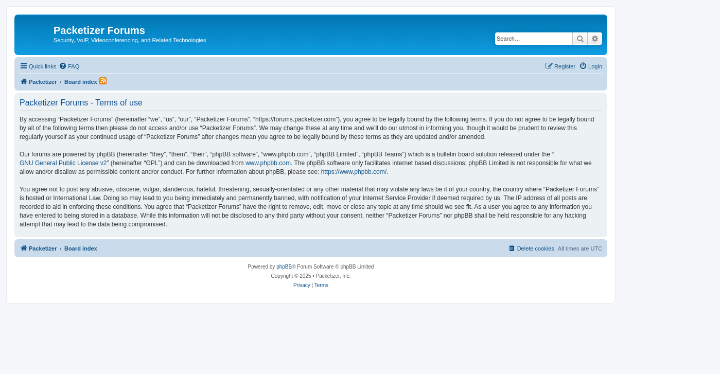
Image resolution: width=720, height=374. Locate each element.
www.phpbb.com (268, 163)
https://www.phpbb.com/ (354, 171)
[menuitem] (69, 66)
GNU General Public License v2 (63, 163)
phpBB (284, 267)
